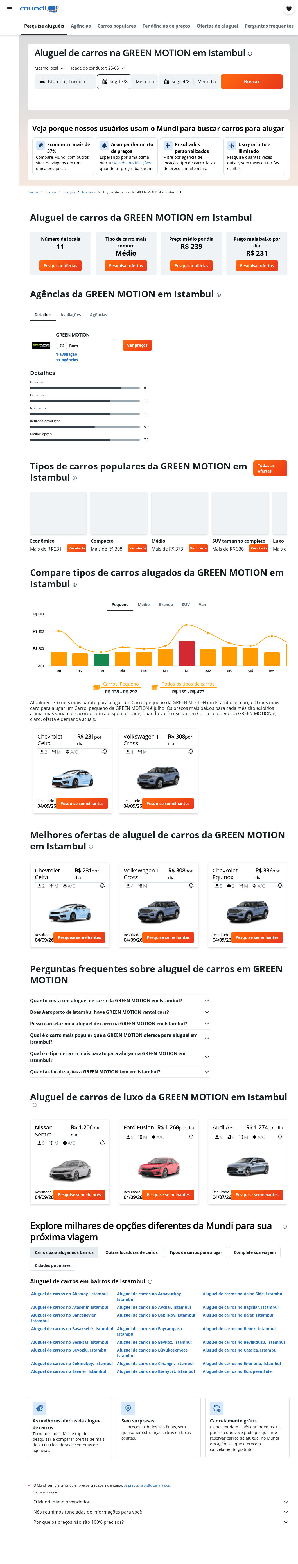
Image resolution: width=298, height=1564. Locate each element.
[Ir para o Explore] (9, 73)
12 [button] (99, 161)
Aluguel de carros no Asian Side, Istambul (243, 1293)
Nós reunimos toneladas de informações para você (161, 1512)
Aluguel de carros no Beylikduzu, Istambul (244, 1342)
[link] (60, 265)
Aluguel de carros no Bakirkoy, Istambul (156, 1315)
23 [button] (58, 188)
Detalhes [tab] (43, 314)
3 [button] (72, 148)
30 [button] (58, 202)
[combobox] (49, 68)
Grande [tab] (166, 604)
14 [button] (126, 161)
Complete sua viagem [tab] (255, 1252)
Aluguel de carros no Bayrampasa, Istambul (150, 1331)
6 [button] (113, 148)
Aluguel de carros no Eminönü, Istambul (242, 1363)
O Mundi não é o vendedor (161, 1501)
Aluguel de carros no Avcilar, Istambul (154, 1307)
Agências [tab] (98, 314)
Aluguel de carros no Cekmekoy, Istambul (72, 1363)
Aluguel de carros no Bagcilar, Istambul (241, 1307)
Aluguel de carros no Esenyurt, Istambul (156, 1371)
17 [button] (72, 175)
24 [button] (72, 188)
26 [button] (99, 188)
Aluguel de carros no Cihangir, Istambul (155, 1363)
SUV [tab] (186, 604)
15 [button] (139, 161)
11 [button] (85, 161)
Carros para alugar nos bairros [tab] (64, 1252)
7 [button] (126, 148)
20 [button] (112, 175)
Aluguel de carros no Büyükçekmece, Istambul (153, 1352)
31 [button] (72, 202)
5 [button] (99, 148)
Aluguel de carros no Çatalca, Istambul (240, 1350)
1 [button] (140, 134)
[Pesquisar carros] (9, 49)
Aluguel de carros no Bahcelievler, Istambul (64, 1317)
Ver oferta (77, 548)
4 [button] (86, 148)
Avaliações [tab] (70, 314)
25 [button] (85, 188)
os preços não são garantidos (147, 1485)
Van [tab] (202, 604)
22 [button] (139, 175)
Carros (33, 192)
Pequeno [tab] (120, 604)
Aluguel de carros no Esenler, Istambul (68, 1371)
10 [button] (72, 161)
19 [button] (99, 175)
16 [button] (58, 175)
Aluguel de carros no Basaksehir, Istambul (72, 1328)
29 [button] (139, 188)
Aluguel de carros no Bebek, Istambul (239, 1328)
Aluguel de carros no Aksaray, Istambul (69, 1293)
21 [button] (126, 175)
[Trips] (9, 89)
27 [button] (112, 188)
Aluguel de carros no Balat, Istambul (238, 1315)
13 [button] (112, 161)
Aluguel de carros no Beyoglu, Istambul (69, 1350)
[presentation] (249, 53)
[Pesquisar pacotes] (9, 61)
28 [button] (126, 188)
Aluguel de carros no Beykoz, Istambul (154, 1342)
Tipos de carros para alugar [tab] (196, 1252)
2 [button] (59, 148)
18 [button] (85, 175)
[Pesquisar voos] (9, 26)
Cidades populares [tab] (53, 1265)
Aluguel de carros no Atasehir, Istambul (69, 1307)
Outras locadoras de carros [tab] (131, 1252)
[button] (9, 9)
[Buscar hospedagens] (9, 37)
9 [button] (59, 161)
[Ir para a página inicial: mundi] (39, 9)
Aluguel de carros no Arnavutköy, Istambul (149, 1296)
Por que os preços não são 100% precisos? (161, 1522)
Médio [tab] (144, 604)
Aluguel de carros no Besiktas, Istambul (69, 1342)
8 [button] (140, 148)
